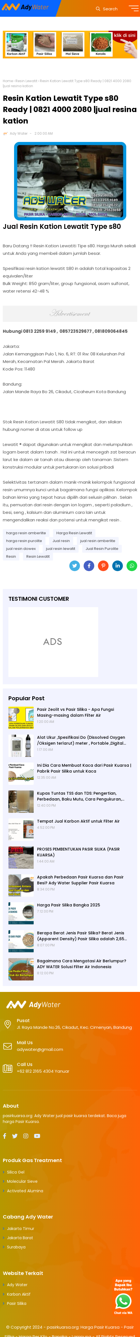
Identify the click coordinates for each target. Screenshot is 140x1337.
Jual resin (61, 540)
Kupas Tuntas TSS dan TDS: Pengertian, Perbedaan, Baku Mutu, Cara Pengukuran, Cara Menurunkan (79, 796)
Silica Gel (15, 1172)
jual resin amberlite (97, 540)
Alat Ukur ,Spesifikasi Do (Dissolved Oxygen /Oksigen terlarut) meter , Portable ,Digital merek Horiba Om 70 (81, 740)
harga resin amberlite (26, 533)
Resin (11, 556)
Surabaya (16, 1247)
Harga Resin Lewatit (74, 533)
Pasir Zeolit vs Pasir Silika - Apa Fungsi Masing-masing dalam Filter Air (75, 712)
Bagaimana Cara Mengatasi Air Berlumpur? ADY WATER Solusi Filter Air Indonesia (81, 964)
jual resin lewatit (60, 548)
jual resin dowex (21, 548)
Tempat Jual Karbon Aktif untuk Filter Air (78, 821)
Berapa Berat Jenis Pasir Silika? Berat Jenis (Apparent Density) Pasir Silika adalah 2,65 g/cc (80, 936)
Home (8, 81)
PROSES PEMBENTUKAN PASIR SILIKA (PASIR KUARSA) (78, 852)
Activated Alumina (25, 1191)
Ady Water (18, 133)
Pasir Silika (16, 1303)
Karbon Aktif (19, 1294)
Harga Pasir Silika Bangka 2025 (68, 905)
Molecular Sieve (22, 1181)
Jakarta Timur (20, 1228)
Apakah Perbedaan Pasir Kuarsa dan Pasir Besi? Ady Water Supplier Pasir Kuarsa (80, 880)
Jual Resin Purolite (102, 548)
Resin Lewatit (26, 81)
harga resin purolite (24, 540)
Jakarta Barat (20, 1238)
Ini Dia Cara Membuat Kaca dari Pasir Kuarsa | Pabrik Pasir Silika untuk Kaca (84, 768)
